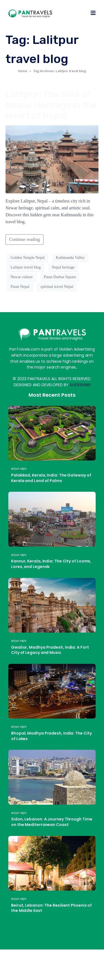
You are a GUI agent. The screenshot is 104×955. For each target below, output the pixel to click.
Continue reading (24, 239)
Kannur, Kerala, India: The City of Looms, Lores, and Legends (51, 563)
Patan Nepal (20, 287)
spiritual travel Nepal (56, 287)
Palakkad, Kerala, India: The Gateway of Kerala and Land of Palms (51, 477)
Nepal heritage (63, 267)
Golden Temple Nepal (28, 258)
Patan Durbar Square (60, 277)
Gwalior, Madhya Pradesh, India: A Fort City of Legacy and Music (50, 650)
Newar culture (22, 277)
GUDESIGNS (80, 385)
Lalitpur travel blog (26, 267)
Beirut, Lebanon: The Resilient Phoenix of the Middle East (51, 908)
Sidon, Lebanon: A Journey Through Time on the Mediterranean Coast (51, 821)
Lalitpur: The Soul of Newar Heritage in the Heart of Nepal (51, 105)
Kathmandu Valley (70, 258)
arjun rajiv (19, 468)
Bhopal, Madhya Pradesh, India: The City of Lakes (51, 735)
